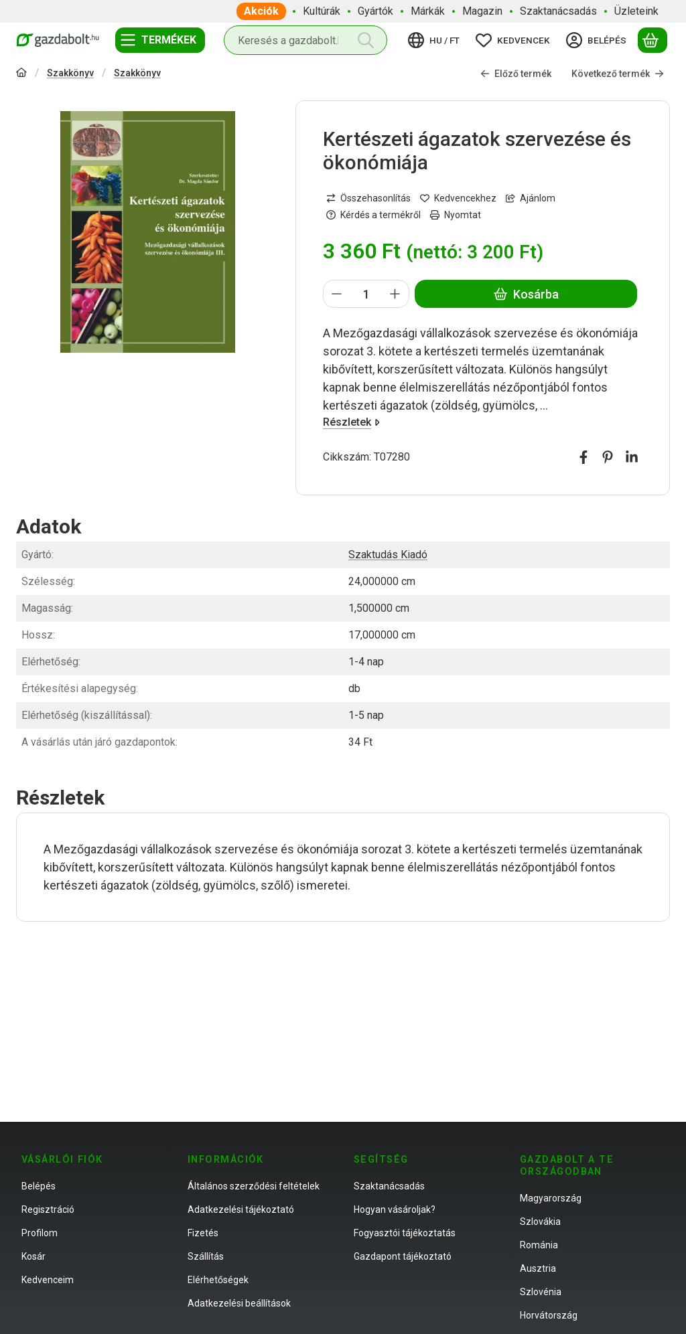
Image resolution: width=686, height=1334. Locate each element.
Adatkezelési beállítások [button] (239, 1303)
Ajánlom (530, 198)
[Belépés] (598, 40)
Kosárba (525, 294)
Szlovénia (540, 1291)
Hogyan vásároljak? (394, 1209)
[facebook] (583, 457)
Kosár (33, 1256)
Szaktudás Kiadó (387, 554)
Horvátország (548, 1315)
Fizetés (203, 1233)
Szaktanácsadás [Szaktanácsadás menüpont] (558, 11)
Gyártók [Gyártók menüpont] (375, 11)
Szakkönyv (70, 73)
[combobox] (305, 40)
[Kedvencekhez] (458, 198)
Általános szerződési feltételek (254, 1186)
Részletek (351, 422)
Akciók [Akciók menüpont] (261, 11)
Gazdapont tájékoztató (403, 1256)
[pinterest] (607, 457)
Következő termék (617, 73)
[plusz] (395, 294)
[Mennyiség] (366, 294)
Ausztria (538, 1268)
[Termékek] (160, 40)
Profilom (39, 1233)
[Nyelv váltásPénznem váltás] (435, 40)
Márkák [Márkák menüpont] (428, 11)
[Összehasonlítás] (368, 198)
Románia (539, 1245)
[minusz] (337, 294)
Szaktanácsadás (389, 1186)
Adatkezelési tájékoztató (241, 1209)
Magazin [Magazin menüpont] (482, 11)
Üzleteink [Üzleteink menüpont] (636, 11)
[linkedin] (631, 457)
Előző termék (515, 73)
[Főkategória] (21, 74)
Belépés (38, 1186)
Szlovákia (540, 1221)
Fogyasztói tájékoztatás (405, 1233)
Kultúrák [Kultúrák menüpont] (321, 11)
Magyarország (550, 1198)
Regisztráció (47, 1209)
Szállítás (206, 1256)
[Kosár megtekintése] (652, 40)
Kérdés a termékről (373, 215)
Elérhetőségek (218, 1279)
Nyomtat (455, 215)
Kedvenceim (47, 1279)
